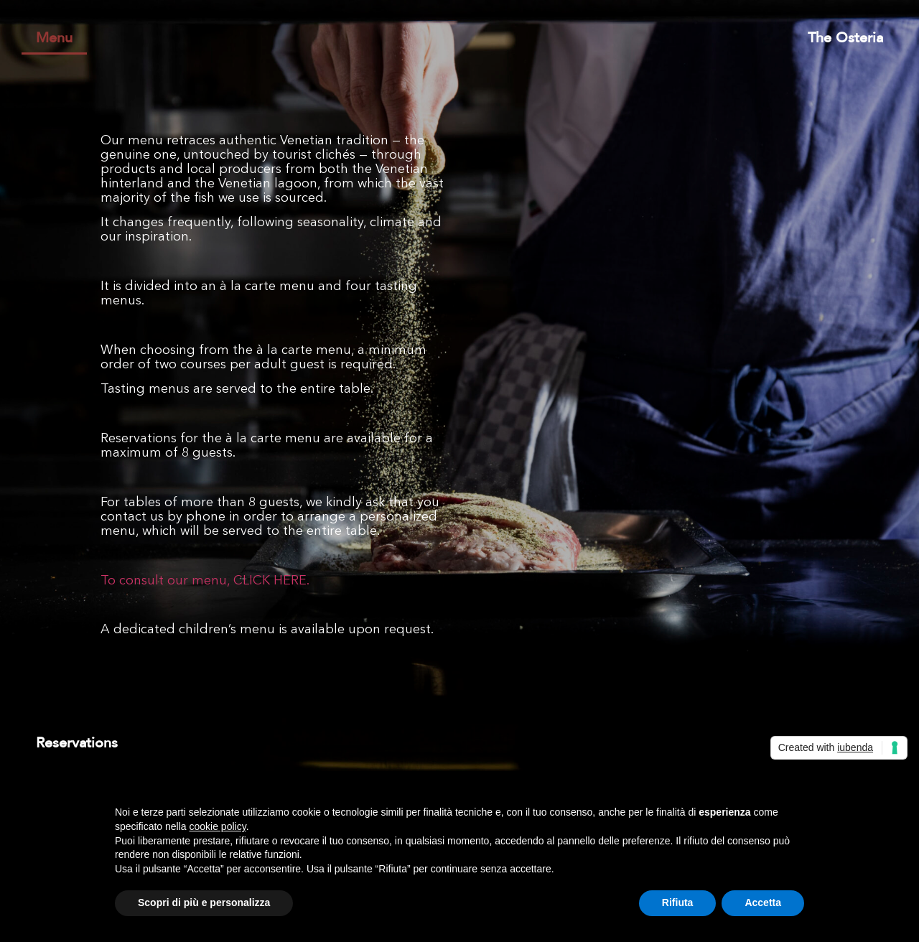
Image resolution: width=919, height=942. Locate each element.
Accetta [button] (763, 902)
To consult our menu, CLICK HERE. (205, 580)
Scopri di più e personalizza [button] (204, 902)
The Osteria (845, 38)
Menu (54, 38)
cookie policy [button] (218, 826)
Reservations (77, 743)
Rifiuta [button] (678, 902)
